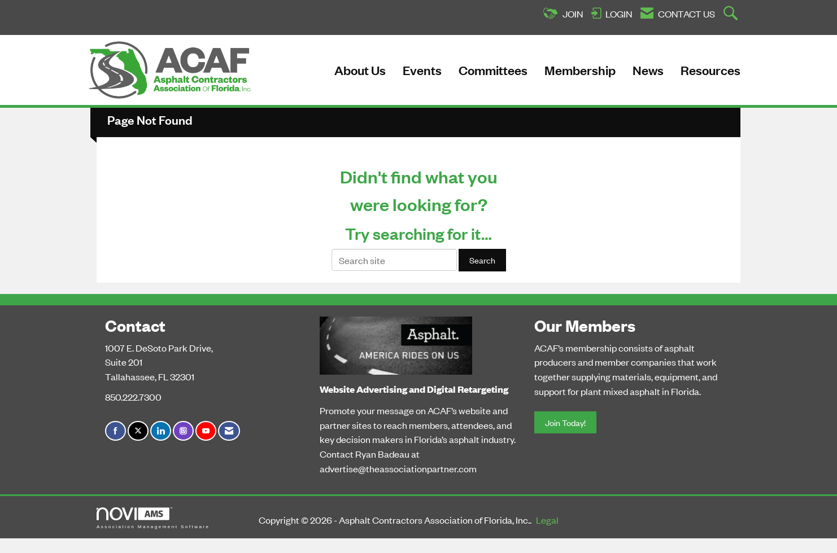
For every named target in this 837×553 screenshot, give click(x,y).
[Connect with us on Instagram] (183, 431)
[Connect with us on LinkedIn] (160, 431)
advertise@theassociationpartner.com (398, 468)
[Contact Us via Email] (229, 431)
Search (482, 260)
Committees (493, 70)
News (648, 70)
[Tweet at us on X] (138, 431)
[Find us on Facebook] (115, 431)
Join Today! (565, 422)
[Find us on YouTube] (205, 431)
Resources (710, 70)
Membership (580, 70)
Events (422, 70)
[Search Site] (731, 14)
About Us (360, 70)
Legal (547, 520)
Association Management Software (153, 518)
